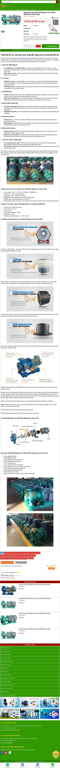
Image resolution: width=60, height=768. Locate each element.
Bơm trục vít (5, 671)
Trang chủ (3, 9)
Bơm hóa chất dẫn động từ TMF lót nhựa (25, 9)
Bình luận (32, 16)
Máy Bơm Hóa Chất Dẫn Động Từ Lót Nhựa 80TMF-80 (13, 558)
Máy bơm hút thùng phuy (8, 678)
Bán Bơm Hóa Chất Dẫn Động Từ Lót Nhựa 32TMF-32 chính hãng (34, 584)
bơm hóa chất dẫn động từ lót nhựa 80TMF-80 (25, 58)
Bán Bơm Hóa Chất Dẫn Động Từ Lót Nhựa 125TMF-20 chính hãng (35, 598)
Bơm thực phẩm (5, 675)
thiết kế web (29, 761)
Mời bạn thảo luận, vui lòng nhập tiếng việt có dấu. (22, 567)
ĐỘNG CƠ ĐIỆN (5, 691)
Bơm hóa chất (11, 9)
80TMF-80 (30, 558)
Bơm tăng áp (4, 668)
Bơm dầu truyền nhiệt (7, 685)
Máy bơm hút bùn (6, 664)
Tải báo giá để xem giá (34, 21)
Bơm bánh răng (5, 647)
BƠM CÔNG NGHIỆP (6, 681)
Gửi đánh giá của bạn (7, 562)
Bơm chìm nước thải (6, 661)
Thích (7, 579)
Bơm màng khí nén (6, 654)
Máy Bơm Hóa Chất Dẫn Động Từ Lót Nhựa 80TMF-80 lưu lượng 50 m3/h (22, 553)
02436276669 (16, 730)
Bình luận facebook (21, 562)
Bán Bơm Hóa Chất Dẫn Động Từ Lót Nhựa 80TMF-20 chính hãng (34, 629)
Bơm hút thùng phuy (7, 688)
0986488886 (54, 32)
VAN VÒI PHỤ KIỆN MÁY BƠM (8, 695)
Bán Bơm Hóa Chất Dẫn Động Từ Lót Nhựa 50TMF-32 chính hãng (34, 613)
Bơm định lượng (5, 658)
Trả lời (2, 579)
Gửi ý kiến (51, 568)
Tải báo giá (55, 17)
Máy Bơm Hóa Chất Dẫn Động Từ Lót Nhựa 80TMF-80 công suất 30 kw (17, 555)
